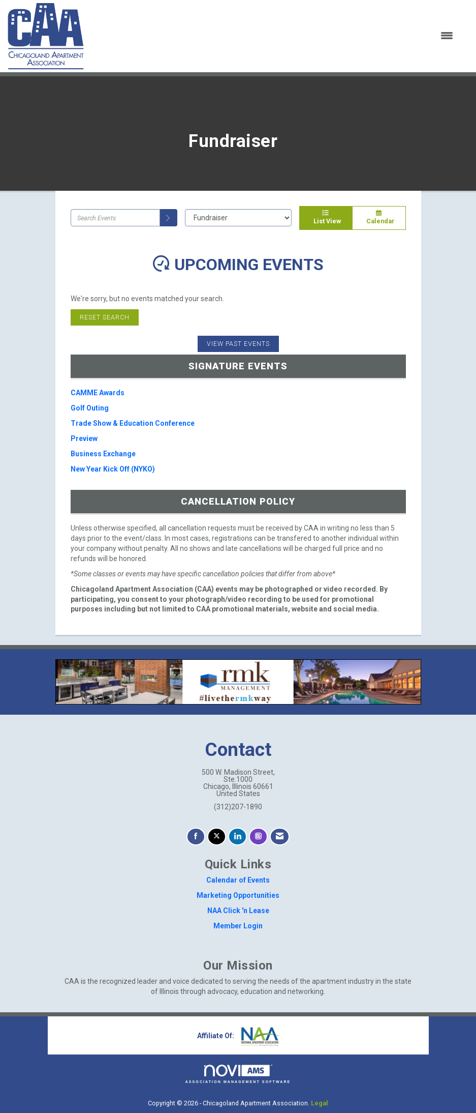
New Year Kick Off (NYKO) (113, 469)
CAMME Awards (97, 393)
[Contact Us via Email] (280, 836)
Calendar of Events (238, 880)
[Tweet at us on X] (216, 836)
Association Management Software (238, 1074)
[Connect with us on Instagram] (258, 836)
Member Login (238, 926)
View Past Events (238, 343)
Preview (84, 438)
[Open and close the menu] (275, 36)
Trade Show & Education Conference (133, 423)
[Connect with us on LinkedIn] (237, 836)
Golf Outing (90, 408)
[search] (168, 217)
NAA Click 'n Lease (238, 910)
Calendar (379, 217)
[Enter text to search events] (115, 217)
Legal (319, 1103)
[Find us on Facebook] (195, 836)
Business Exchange (103, 454)
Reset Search (105, 317)
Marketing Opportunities (238, 895)
